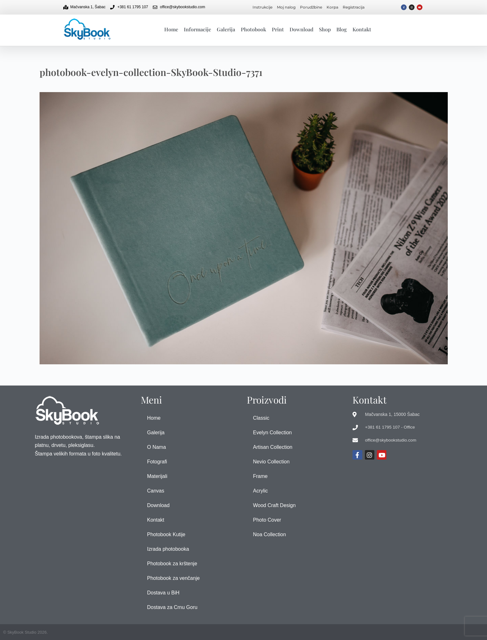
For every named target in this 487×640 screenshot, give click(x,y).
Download (301, 29)
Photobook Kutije (166, 534)
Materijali (157, 476)
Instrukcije (262, 7)
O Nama (156, 447)
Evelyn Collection (272, 432)
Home (171, 29)
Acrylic (260, 490)
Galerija (226, 29)
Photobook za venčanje (173, 578)
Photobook (253, 29)
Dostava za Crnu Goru (172, 607)
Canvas (155, 490)
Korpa (332, 7)
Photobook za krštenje (172, 563)
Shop (325, 29)
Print (278, 29)
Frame (260, 476)
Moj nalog (286, 7)
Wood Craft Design (274, 505)
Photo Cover (267, 520)
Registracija (354, 7)
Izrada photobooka (168, 549)
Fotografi (157, 461)
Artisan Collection (273, 447)
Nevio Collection (271, 461)
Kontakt (362, 29)
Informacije (197, 29)
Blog (341, 29)
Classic (261, 418)
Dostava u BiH (163, 592)
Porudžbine (311, 7)
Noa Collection (269, 534)
